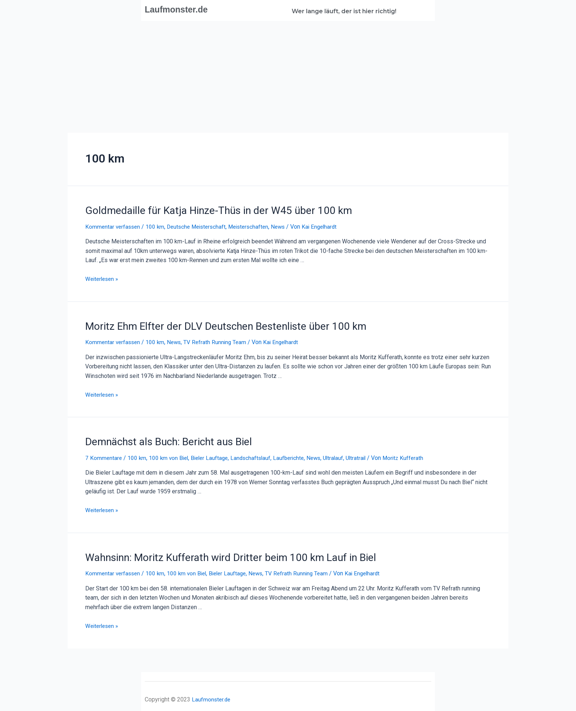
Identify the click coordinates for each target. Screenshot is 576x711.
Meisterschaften (255, 225)
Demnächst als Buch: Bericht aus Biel (163, 439)
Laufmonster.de (180, 9)
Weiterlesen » (103, 278)
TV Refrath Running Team (219, 340)
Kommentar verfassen (113, 225)
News (287, 225)
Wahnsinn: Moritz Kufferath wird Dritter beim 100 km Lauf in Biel (221, 554)
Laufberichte (296, 454)
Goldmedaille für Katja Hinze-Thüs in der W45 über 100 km (208, 209)
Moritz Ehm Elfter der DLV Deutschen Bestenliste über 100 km (215, 324)
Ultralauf (342, 454)
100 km (157, 225)
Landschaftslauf (256, 454)
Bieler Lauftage (213, 454)
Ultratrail (366, 454)
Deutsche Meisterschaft (200, 225)
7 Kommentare (104, 454)
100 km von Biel (170, 454)
